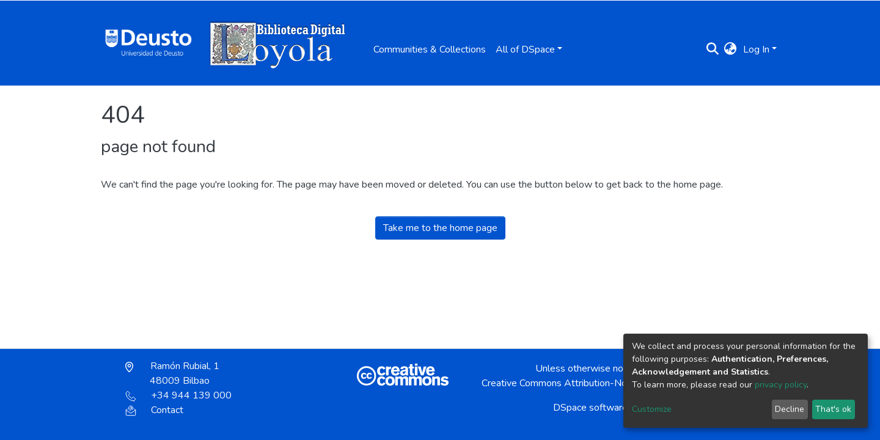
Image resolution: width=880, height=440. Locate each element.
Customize (652, 409)
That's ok (833, 409)
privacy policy (781, 385)
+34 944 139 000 (178, 395)
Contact (154, 410)
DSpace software (590, 407)
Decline (789, 409)
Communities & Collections (429, 49)
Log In (756, 49)
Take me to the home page (440, 228)
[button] (731, 49)
